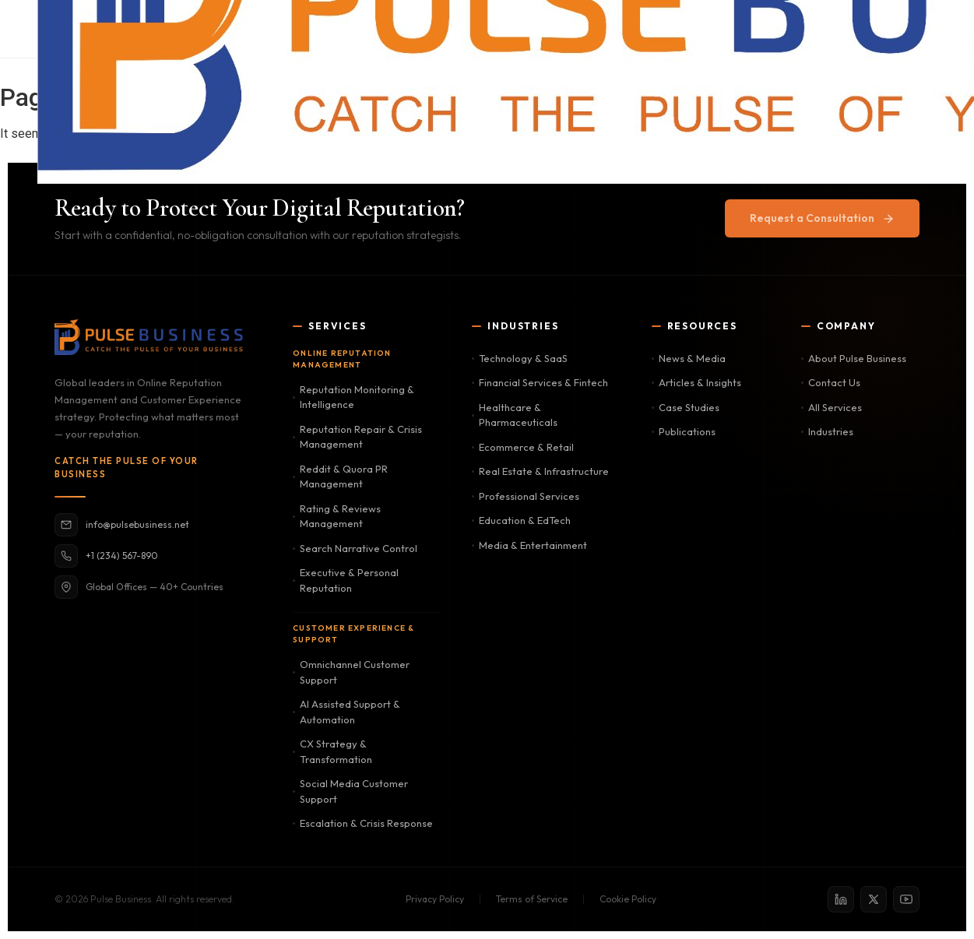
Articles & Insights (696, 382)
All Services (831, 407)
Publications (684, 431)
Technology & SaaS (520, 358)
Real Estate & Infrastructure (540, 471)
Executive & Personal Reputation (346, 580)
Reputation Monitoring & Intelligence (353, 397)
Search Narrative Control (355, 548)
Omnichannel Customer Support (351, 672)
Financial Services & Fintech (540, 382)
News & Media (689, 358)
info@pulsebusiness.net (122, 524)
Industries (827, 431)
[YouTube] (906, 899)
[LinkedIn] (841, 899)
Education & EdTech (521, 520)
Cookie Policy (628, 899)
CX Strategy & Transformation (332, 751)
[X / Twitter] (873, 899)
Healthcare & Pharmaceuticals (514, 415)
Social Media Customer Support (350, 791)
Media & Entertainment (529, 545)
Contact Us (830, 382)
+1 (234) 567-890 (106, 556)
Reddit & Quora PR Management (340, 476)
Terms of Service (532, 899)
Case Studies (685, 407)
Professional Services (525, 496)
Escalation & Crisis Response (363, 823)
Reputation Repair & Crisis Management (357, 437)
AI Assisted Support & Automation (346, 712)
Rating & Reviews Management (337, 516)
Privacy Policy (435, 899)
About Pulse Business (853, 358)
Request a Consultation (822, 218)
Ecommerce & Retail (523, 447)
